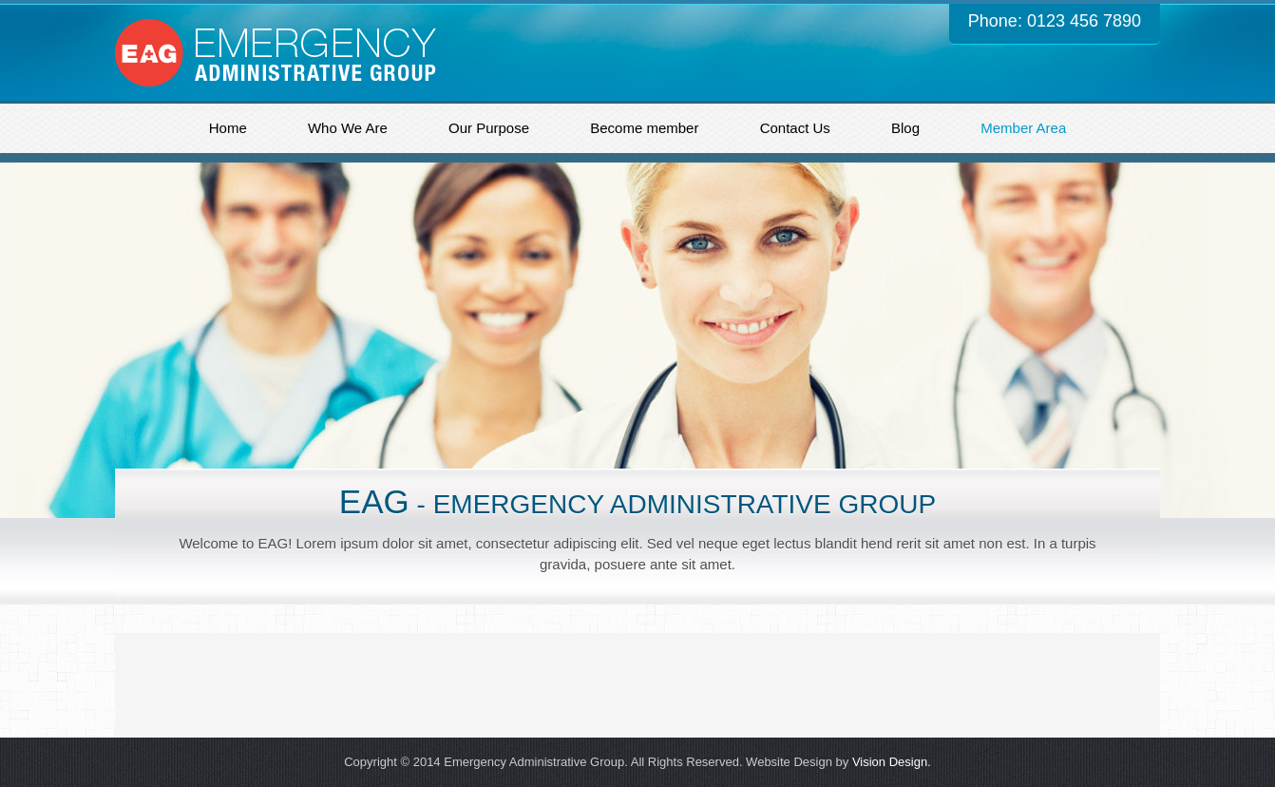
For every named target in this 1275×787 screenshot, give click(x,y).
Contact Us (795, 128)
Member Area (1023, 128)
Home (228, 128)
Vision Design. (891, 762)
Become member (644, 128)
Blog (905, 128)
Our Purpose (488, 128)
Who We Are (348, 128)
